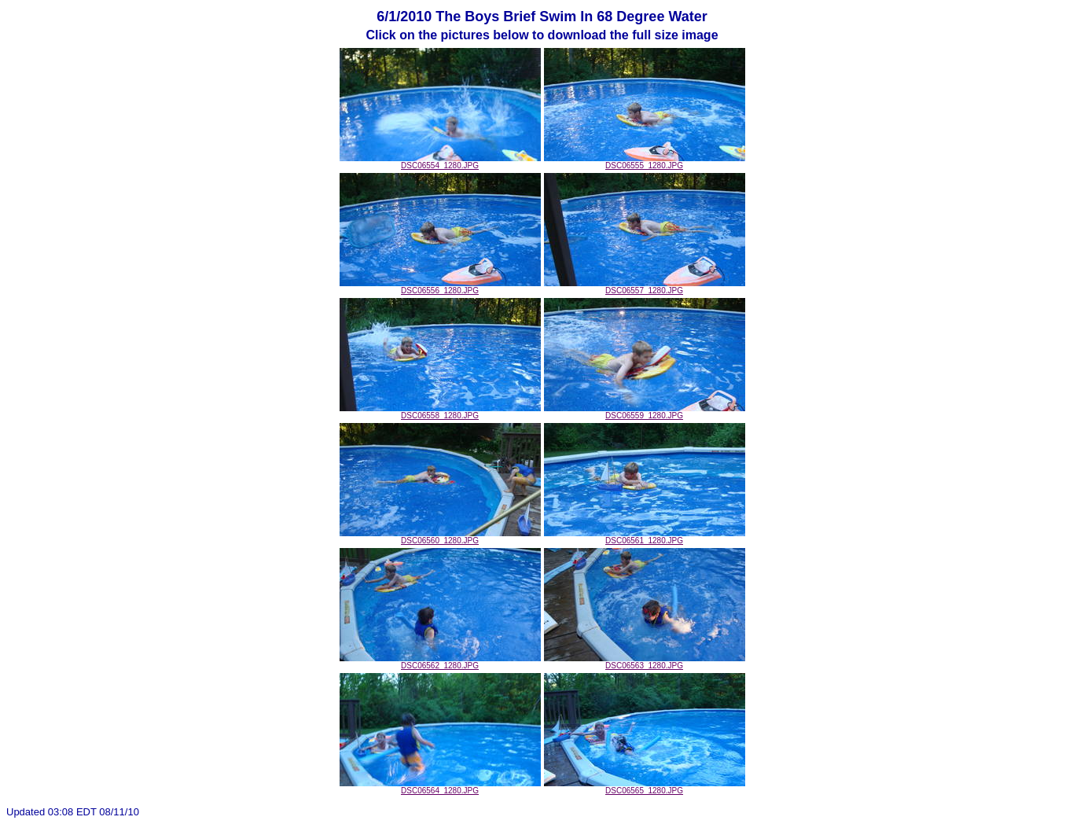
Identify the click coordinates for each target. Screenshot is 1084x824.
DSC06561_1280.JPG (644, 537)
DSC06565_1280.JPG (644, 787)
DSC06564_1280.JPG (440, 787)
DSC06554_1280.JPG (440, 162)
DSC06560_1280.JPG (440, 537)
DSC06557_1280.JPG (644, 287)
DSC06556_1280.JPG (440, 287)
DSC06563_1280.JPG (644, 662)
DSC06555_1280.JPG (644, 162)
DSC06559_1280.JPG (644, 412)
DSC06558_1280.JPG (440, 412)
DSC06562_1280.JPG (440, 662)
